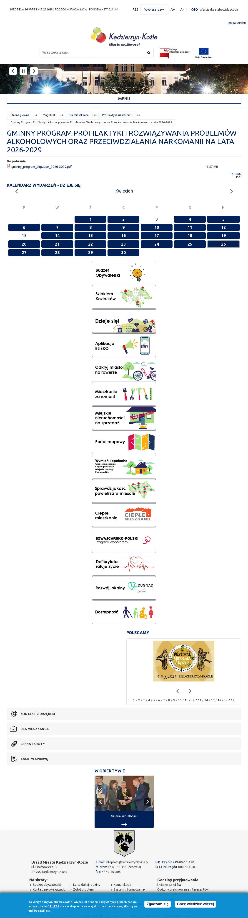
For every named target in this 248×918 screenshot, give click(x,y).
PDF (238, 176)
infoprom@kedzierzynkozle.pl (127, 862)
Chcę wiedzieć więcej (195, 904)
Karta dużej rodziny (86, 884)
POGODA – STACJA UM (103, 9)
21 (57, 244)
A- (182, 9)
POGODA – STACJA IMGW (71, 9)
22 (90, 244)
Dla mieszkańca (79, 115)
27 (24, 252)
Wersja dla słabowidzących (219, 9)
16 (123, 235)
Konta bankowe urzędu (49, 889)
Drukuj (236, 173)
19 (223, 235)
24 (156, 244)
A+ (172, 9)
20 (24, 244)
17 (156, 235)
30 (123, 252)
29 (90, 252)
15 (90, 235)
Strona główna (20, 115)
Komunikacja (122, 884)
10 (156, 227)
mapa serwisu (237, 22)
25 (190, 244)
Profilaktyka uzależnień (117, 115)
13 (199, 700)
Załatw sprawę (34, 759)
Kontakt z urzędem (37, 714)
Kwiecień (124, 190)
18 (190, 235)
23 (123, 244)
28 (57, 252)
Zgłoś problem (83, 889)
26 (223, 244)
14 (57, 235)
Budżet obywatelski (47, 884)
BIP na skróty (32, 744)
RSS (135, 9)
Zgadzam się (157, 904)
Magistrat (49, 115)
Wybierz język (154, 9)
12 (223, 227)
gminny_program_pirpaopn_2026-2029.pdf (41, 166)
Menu (124, 98)
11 (190, 227)
